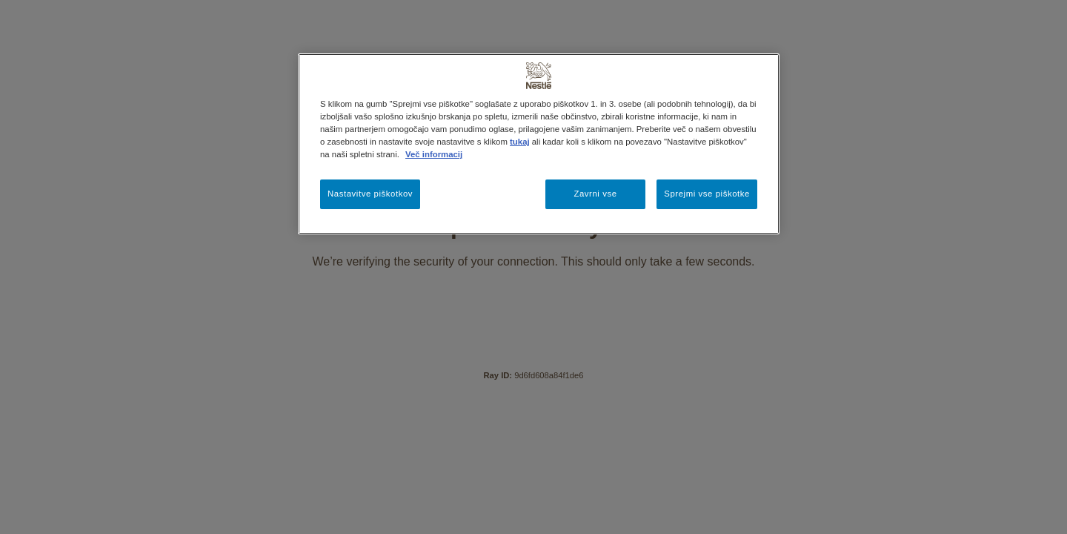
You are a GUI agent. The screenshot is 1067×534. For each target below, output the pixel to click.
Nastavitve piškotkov (370, 193)
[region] (539, 143)
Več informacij (433, 154)
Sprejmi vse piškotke (707, 193)
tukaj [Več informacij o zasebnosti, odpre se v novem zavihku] (520, 141)
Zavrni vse (595, 193)
